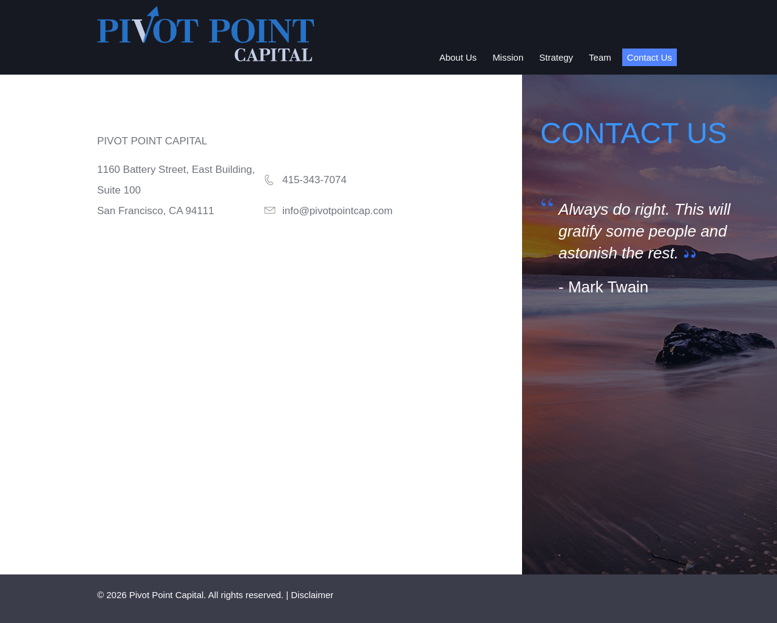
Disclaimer (312, 595)
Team (600, 57)
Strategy (556, 57)
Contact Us (649, 57)
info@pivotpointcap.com (337, 211)
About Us (458, 57)
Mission (507, 57)
